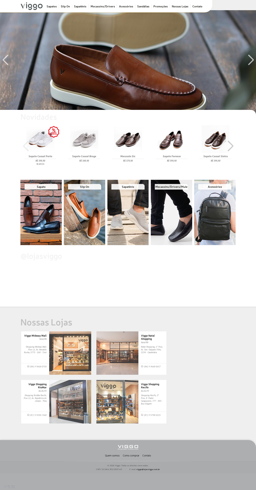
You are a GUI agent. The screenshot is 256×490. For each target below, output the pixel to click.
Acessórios (126, 6)
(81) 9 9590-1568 (37, 415)
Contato (197, 6)
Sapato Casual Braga (84, 156)
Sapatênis (80, 6)
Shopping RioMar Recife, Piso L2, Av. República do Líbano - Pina (35, 398)
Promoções (160, 6)
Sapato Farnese (172, 156)
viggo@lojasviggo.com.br (148, 469)
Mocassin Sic (127, 156)
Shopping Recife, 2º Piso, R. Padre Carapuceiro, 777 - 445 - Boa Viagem (152, 399)
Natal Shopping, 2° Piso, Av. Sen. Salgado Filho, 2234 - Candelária (152, 349)
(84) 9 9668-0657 (151, 366)
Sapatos (52, 6)
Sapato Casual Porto (40, 156)
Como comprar (131, 455)
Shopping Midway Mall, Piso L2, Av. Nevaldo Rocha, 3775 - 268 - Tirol (35, 349)
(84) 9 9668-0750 (37, 366)
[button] (251, 60)
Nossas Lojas (180, 6)
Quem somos (112, 455)
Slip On (65, 6)
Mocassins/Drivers (103, 6)
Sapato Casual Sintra (215, 156)
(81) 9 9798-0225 (151, 415)
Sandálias (143, 6)
